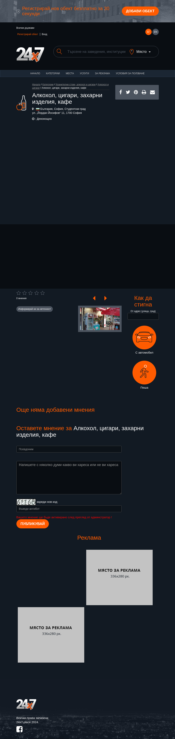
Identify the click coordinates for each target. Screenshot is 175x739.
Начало (35, 70)
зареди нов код (47, 498)
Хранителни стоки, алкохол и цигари (76, 81)
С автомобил (144, 336)
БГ (148, 31)
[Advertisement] (137, 155)
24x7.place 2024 (27, 718)
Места (70, 70)
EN (155, 31)
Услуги (84, 70)
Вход (44, 34)
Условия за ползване (130, 70)
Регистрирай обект (27, 34)
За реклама (102, 70)
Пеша (144, 371)
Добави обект (140, 11)
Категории (53, 70)
